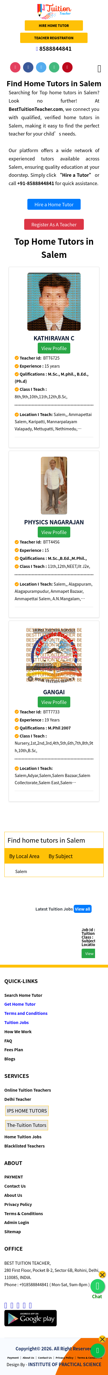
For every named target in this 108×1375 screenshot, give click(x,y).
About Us (13, 1195)
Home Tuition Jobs (22, 1136)
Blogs (9, 1059)
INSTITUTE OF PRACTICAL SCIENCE (64, 1364)
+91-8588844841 (35, 183)
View (94, 953)
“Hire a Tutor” (75, 174)
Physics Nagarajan (54, 522)
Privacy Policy (18, 1204)
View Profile (54, 348)
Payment (13, 1358)
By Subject (61, 856)
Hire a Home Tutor (54, 204)
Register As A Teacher (54, 224)
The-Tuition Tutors (26, 1124)
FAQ (8, 1040)
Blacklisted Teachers (24, 1146)
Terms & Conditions (23, 1213)
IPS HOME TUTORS (27, 1110)
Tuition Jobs (16, 1022)
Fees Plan (13, 1049)
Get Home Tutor (20, 1004)
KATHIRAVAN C (54, 338)
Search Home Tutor (23, 995)
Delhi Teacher (17, 1099)
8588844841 (53, 48)
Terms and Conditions (26, 1013)
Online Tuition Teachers (27, 1090)
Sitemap (12, 1231)
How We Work (18, 1031)
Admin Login (16, 1222)
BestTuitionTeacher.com (36, 108)
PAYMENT (13, 1177)
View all (82, 909)
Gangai (54, 692)
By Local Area (24, 856)
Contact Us (15, 1186)
